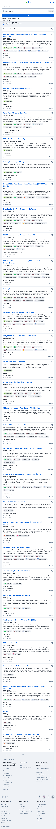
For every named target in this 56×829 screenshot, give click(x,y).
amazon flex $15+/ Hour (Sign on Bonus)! (17, 382)
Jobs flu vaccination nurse (43, 768)
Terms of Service (41, 809)
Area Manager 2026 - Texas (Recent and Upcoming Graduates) (26, 62)
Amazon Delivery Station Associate (16, 666)
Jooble (11, 827)
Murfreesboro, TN (7, 775)
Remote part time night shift (43, 777)
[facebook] (39, 797)
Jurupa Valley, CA (7, 782)
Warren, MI (6, 768)
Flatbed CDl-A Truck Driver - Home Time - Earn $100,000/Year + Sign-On (26, 185)
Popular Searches (41, 804)
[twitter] (48, 797)
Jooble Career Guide (24, 809)
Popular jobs (23, 765)
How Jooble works (6, 816)
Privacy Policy (40, 811)
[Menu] (2, 2)
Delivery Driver (8, 289)
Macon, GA (6, 787)
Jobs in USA (40, 806)
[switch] (51, 29)
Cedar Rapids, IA (7, 771)
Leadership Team (5, 813)
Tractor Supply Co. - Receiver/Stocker (16, 571)
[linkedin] (53, 797)
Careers (3, 822)
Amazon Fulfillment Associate (14, 502)
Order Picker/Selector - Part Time (15, 113)
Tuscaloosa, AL (7, 784)
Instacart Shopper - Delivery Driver (15, 425)
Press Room (4, 811)
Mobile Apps (4, 818)
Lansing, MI (6, 777)
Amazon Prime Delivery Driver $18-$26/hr (18, 88)
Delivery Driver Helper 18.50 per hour (16, 162)
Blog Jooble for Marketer (25, 811)
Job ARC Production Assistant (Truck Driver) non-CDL (22, 734)
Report (50, 57)
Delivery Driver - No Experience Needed (17, 547)
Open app (52, 2)
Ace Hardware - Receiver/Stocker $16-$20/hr (19, 620)
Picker (5, 711)
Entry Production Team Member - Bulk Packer (19, 209)
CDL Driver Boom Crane (11, 643)
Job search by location (25, 767)
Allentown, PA (6, 773)
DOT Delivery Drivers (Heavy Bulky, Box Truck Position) (22, 448)
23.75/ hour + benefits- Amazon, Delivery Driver (20, 235)
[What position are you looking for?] (28, 7)
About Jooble (4, 804)
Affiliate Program (23, 813)
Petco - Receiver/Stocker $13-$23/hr (16, 595)
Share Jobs (22, 806)
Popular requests (9, 759)
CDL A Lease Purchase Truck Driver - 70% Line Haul (21, 408)
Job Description (41, 813)
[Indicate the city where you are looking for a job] (28, 11)
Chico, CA (5, 789)
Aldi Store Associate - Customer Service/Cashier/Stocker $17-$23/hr (24, 687)
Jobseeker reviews (6, 820)
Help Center (4, 806)
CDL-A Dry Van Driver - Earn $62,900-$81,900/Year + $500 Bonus (24, 523)
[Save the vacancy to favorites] (52, 34)
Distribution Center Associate (14, 361)
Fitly (38, 820)
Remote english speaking (42, 774)
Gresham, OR (6, 780)
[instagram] (44, 797)
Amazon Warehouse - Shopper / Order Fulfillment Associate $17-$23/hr (24, 35)
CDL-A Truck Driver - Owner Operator (16, 139)
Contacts (3, 809)
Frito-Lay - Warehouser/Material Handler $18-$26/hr (22, 474)
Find (28, 15)
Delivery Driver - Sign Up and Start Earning (18, 312)
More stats (7, 25)
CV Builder (39, 818)
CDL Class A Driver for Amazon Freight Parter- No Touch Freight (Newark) (23, 262)
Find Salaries (40, 816)
